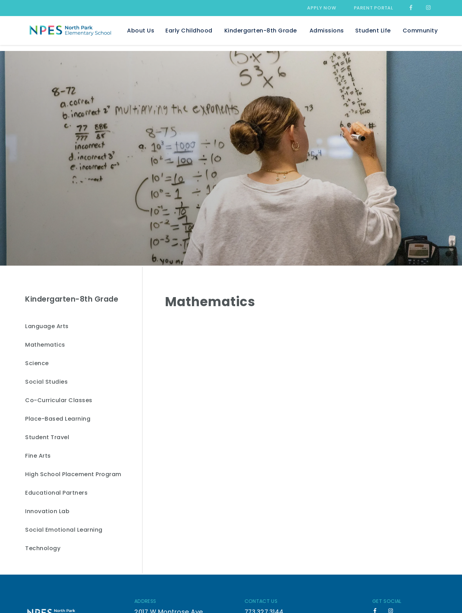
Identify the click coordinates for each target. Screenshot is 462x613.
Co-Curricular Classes (58, 400)
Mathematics (45, 345)
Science (37, 363)
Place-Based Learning (57, 419)
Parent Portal (373, 8)
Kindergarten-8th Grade (71, 299)
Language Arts (47, 326)
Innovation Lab (47, 511)
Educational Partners (56, 493)
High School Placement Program (73, 474)
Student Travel (47, 437)
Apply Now (321, 8)
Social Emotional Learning (64, 530)
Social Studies (46, 382)
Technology (42, 548)
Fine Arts (38, 456)
